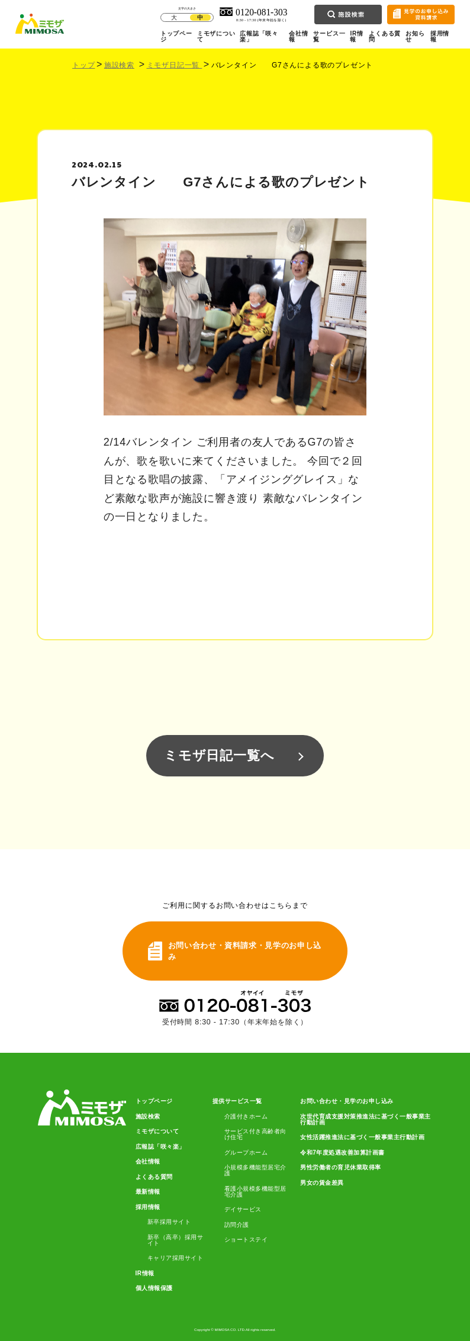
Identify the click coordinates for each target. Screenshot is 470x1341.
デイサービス (243, 1210)
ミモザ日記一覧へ (219, 755)
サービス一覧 (329, 36)
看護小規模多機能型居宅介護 (255, 1192)
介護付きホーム (246, 1117)
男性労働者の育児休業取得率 (340, 1168)
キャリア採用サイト (175, 1258)
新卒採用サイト (169, 1222)
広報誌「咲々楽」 (259, 36)
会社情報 (298, 36)
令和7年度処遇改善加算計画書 (342, 1153)
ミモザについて (216, 36)
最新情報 (148, 1192)
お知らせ (414, 36)
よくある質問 (385, 36)
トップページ (176, 36)
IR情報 (356, 36)
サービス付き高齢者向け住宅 (255, 1134)
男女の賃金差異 (322, 1183)
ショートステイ (246, 1240)
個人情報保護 (154, 1288)
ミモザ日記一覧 (174, 65)
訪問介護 (236, 1225)
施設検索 (119, 65)
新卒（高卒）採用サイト (175, 1240)
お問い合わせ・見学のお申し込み (347, 1101)
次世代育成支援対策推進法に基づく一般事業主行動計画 (365, 1120)
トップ (83, 65)
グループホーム (246, 1153)
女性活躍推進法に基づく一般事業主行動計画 (362, 1137)
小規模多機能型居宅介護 (255, 1170)
